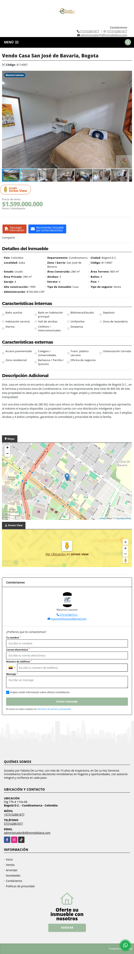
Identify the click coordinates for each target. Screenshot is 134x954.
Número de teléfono (19, 661)
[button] (128, 74)
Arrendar (12, 870)
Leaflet (101, 518)
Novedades (13, 875)
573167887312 (68, 615)
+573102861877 (117, 31)
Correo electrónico (18, 649)
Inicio (9, 859)
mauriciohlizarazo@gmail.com (69, 618)
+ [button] (7, 448)
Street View (16, 189)
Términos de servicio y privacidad (54, 708)
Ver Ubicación (56, 554)
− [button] (7, 454)
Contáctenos (14, 881)
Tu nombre (13, 637)
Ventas (10, 865)
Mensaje (12, 674)
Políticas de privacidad (20, 886)
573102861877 (89, 31)
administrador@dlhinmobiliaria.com (27, 833)
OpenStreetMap (123, 518)
